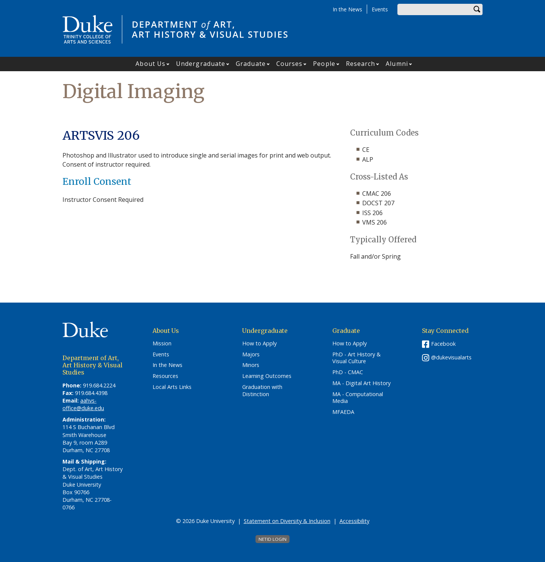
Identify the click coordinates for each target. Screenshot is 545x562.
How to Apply (259, 343)
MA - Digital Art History (361, 383)
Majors (251, 354)
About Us (150, 63)
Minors (250, 365)
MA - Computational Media (357, 398)
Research (360, 63)
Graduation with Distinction (262, 391)
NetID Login (272, 539)
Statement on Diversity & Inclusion (287, 521)
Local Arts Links (172, 387)
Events (380, 9)
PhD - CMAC (347, 372)
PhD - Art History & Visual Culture (356, 358)
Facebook (443, 343)
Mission (162, 343)
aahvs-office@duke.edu (83, 404)
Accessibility (354, 521)
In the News (347, 9)
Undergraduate (200, 63)
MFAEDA (343, 412)
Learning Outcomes (266, 376)
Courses (289, 63)
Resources (165, 376)
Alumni (397, 63)
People (324, 63)
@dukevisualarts (451, 357)
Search (477, 9)
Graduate (251, 63)
